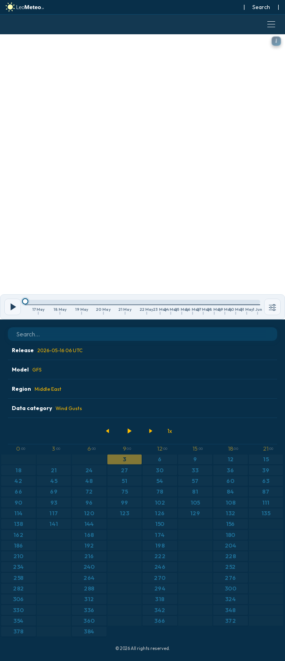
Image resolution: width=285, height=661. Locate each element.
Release (47, 350)
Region (36, 388)
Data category (47, 408)
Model (27, 369)
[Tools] (272, 307)
